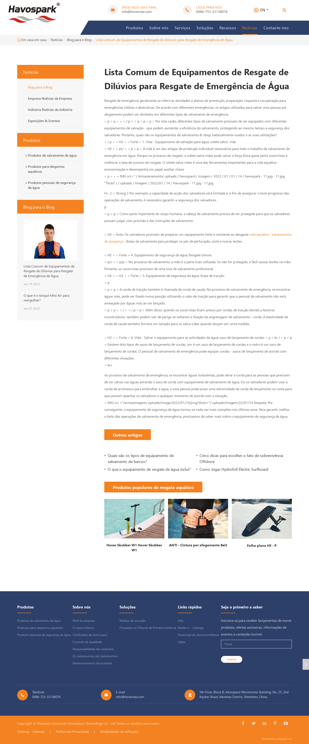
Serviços (183, 27)
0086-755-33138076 (212, 11)
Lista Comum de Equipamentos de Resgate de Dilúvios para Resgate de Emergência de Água (164, 39)
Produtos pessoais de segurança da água (50, 185)
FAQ (180, 621)
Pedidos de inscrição (133, 621)
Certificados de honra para (90, 635)
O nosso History (83, 628)
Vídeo (181, 642)
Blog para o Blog (79, 39)
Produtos (134, 27)
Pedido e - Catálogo (191, 628)
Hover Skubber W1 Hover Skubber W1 (134, 547)
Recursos (228, 27)
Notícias (250, 27)
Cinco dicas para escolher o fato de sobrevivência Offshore (241, 458)
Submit (231, 659)
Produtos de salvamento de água (50, 155)
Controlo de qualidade (87, 642)
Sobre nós (159, 27)
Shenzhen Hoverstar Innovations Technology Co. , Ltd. (76, 723)
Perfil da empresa (84, 621)
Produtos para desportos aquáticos (44, 169)
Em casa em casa (33, 39)
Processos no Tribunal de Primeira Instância (148, 628)
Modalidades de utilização (119, 731)
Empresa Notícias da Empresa (50, 98)
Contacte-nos (276, 27)
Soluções (205, 27)
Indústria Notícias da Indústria (50, 109)
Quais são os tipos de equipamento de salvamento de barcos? (141, 458)
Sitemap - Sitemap (31, 731)
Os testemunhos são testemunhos (95, 656)
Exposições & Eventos (44, 120)
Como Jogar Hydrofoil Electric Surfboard (234, 469)
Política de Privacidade (72, 731)
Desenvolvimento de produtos (92, 663)
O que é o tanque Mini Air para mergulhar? (46, 297)
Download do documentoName (198, 635)
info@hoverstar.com (137, 11)
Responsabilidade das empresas (93, 649)
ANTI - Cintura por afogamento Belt (198, 545)
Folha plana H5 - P (262, 545)
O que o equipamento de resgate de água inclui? (149, 469)
